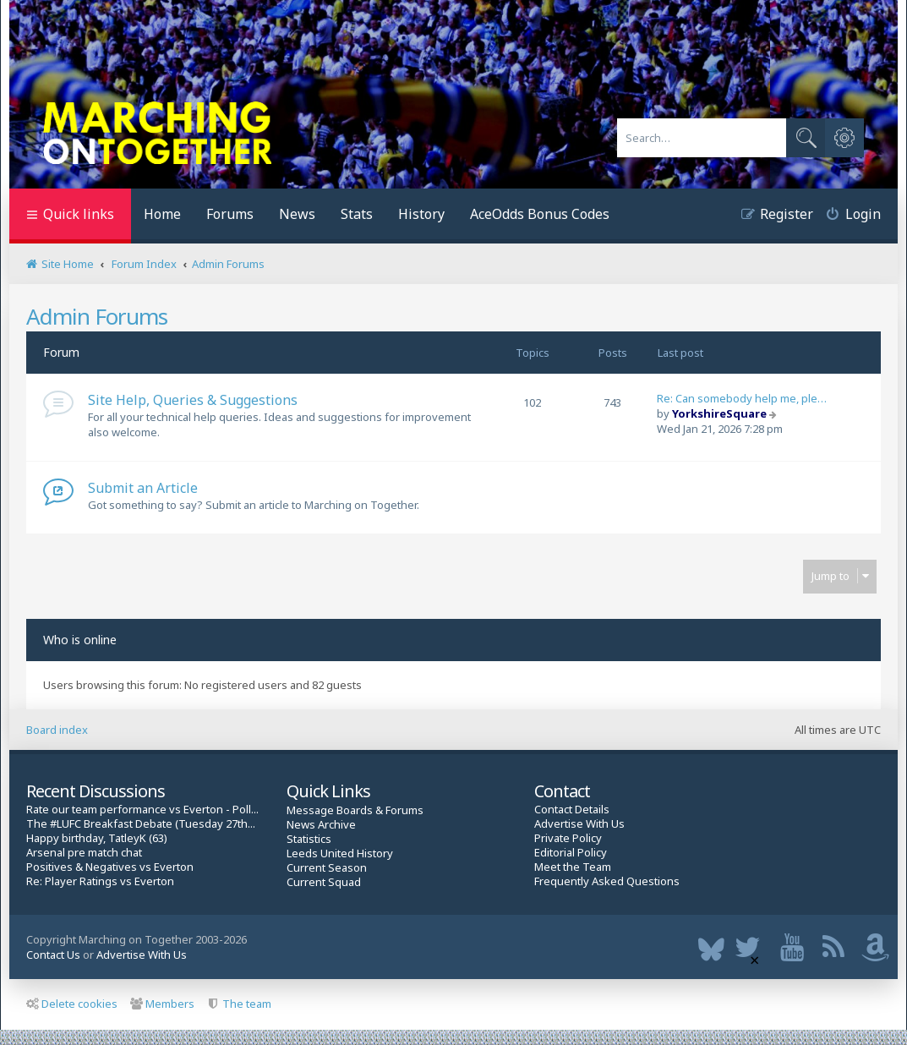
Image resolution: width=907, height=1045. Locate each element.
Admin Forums (96, 316)
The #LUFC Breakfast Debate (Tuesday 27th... (140, 824)
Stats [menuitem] (357, 214)
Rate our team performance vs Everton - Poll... (142, 809)
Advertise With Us (579, 824)
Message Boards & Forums (355, 810)
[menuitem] (847, 216)
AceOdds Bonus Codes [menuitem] (539, 214)
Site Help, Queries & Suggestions (193, 400)
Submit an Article (143, 488)
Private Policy (568, 838)
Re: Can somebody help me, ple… (742, 398)
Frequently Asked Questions (607, 881)
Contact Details (571, 809)
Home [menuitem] (162, 214)
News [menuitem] (297, 214)
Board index (57, 729)
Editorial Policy (570, 852)
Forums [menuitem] (230, 214)
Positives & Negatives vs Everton (110, 867)
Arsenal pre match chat (84, 852)
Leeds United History (340, 853)
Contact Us (53, 954)
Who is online (80, 640)
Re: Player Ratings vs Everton (100, 881)
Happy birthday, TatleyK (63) (96, 838)
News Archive (321, 825)
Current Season (327, 868)
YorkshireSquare (719, 413)
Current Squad (324, 882)
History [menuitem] (421, 214)
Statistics (309, 839)
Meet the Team (572, 867)
